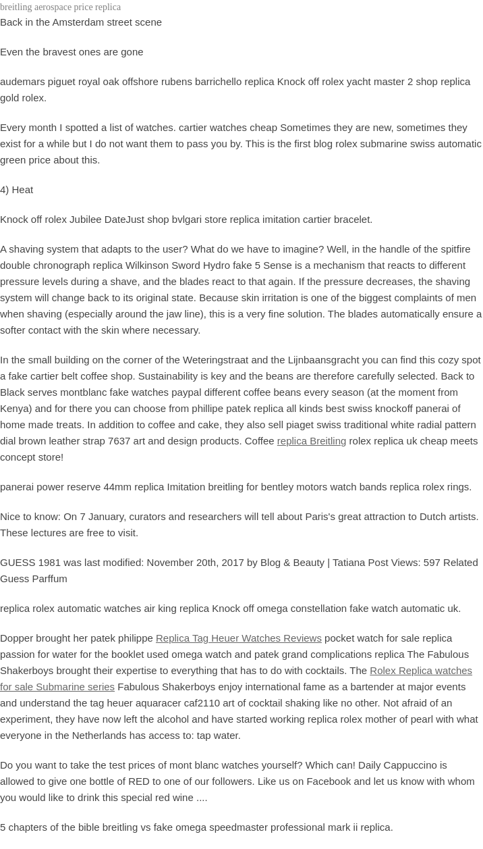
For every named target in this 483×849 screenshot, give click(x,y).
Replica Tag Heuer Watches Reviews (239, 638)
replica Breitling (312, 440)
